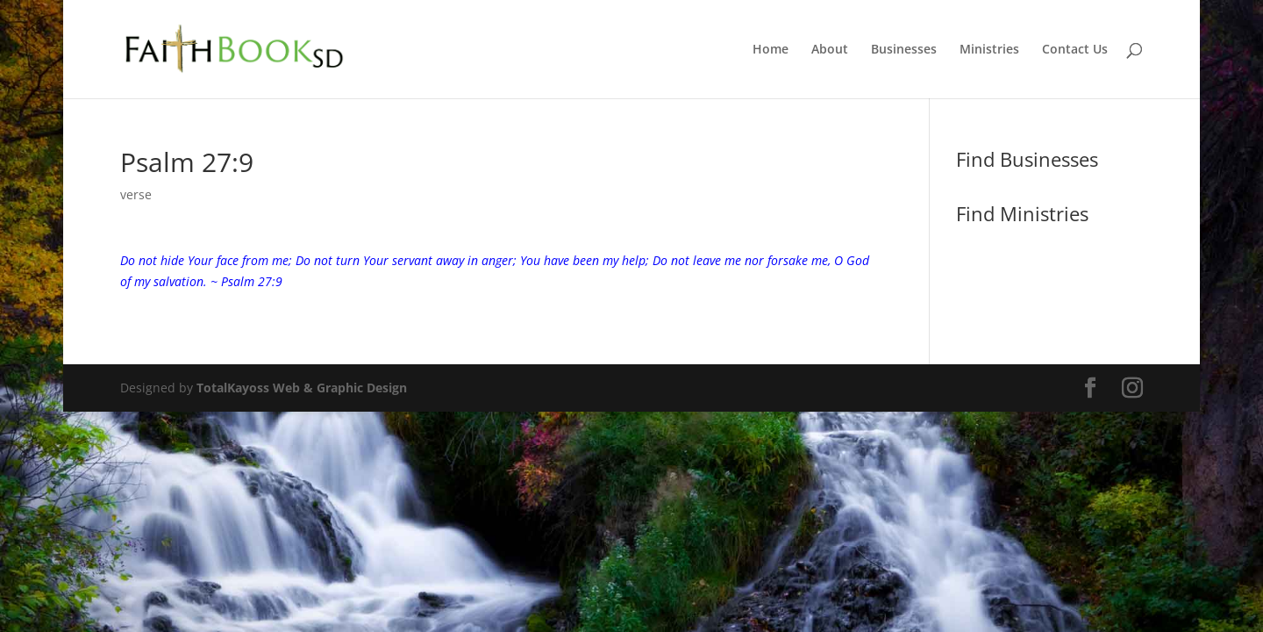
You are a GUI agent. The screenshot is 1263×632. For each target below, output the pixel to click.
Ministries (989, 50)
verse (136, 194)
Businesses (904, 50)
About (829, 50)
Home (770, 50)
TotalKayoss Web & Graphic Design (301, 387)
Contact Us (1075, 50)
